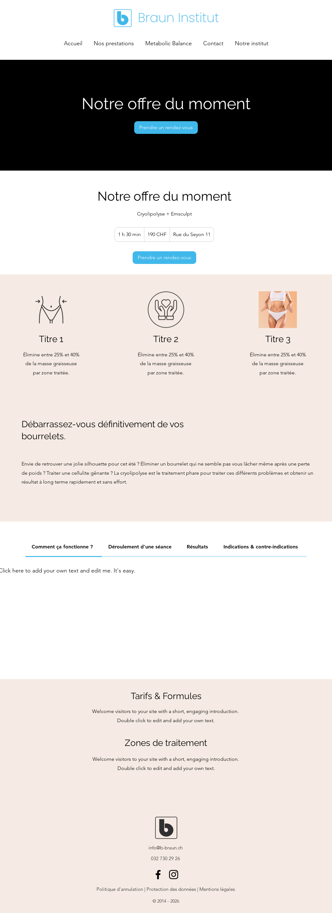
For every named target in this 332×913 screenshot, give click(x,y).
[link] (166, 127)
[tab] (63, 547)
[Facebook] (158, 874)
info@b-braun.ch (165, 848)
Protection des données (171, 889)
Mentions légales (216, 889)
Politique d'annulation (120, 889)
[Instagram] (173, 874)
